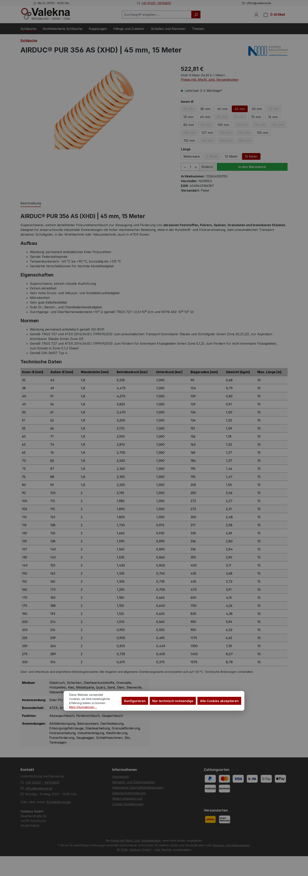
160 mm (209, 141)
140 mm (245, 133)
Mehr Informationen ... (83, 707)
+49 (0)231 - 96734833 (156, 3)
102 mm (243, 125)
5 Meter (213, 157)
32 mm (189, 109)
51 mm (275, 109)
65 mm (223, 117)
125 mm (190, 133)
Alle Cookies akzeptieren (219, 701)
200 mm (227, 141)
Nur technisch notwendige (172, 701)
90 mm (207, 125)
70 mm (240, 117)
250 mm (246, 141)
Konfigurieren (135, 701)
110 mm (261, 125)
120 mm (279, 125)
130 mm (227, 133)
